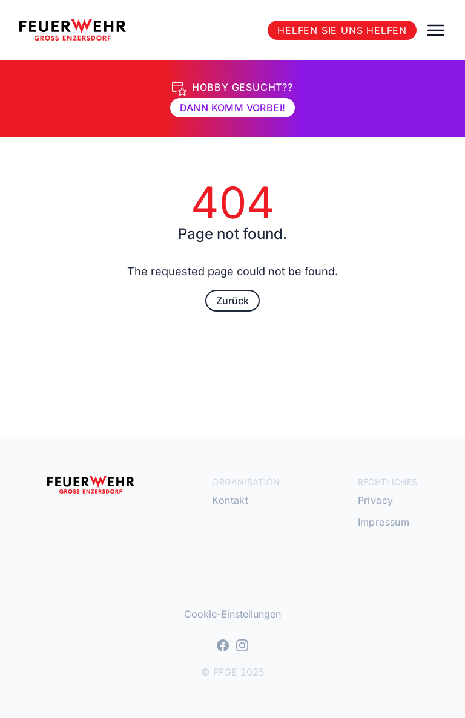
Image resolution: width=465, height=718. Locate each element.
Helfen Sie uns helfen (342, 30)
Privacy (376, 500)
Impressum (384, 522)
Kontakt (230, 500)
